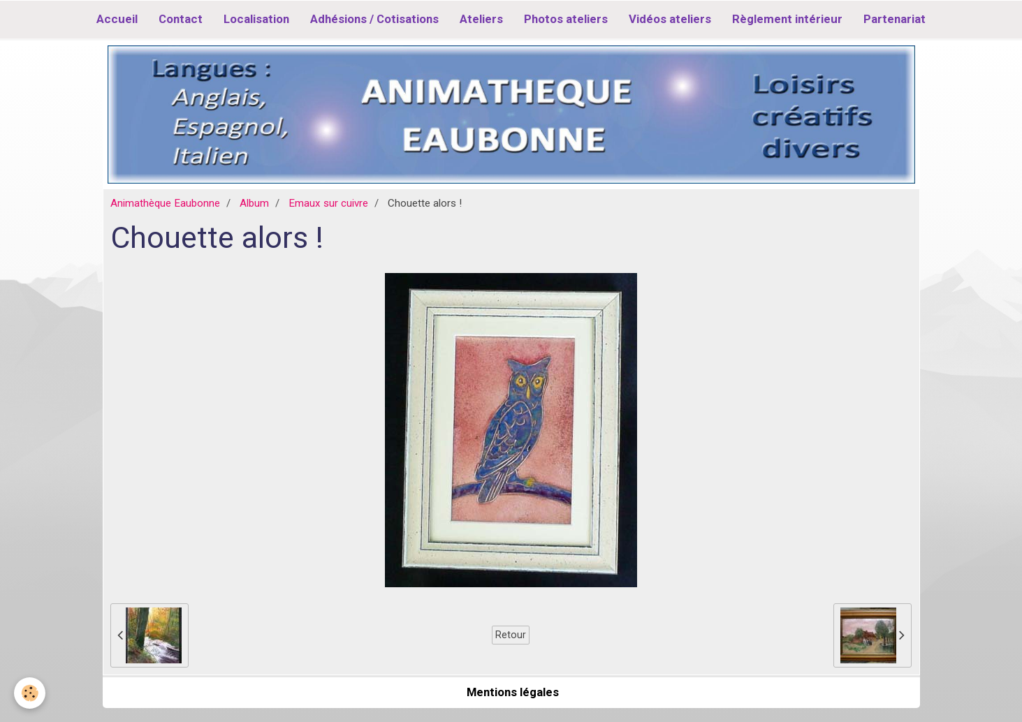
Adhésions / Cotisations (374, 19)
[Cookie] (29, 693)
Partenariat (894, 19)
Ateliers (481, 19)
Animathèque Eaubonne (165, 203)
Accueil (117, 19)
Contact (181, 19)
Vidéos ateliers (670, 19)
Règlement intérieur (787, 19)
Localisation (256, 19)
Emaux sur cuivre (328, 203)
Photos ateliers (566, 19)
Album (254, 203)
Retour (510, 634)
